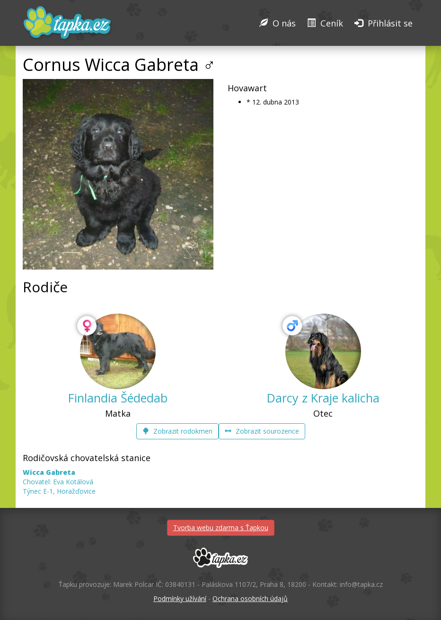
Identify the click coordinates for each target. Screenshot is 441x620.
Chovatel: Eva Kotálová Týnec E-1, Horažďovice (59, 482)
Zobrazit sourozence (262, 431)
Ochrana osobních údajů (250, 598)
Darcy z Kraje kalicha (323, 398)
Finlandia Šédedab (118, 398)
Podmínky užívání (179, 598)
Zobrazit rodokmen (177, 431)
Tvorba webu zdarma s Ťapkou (220, 527)
